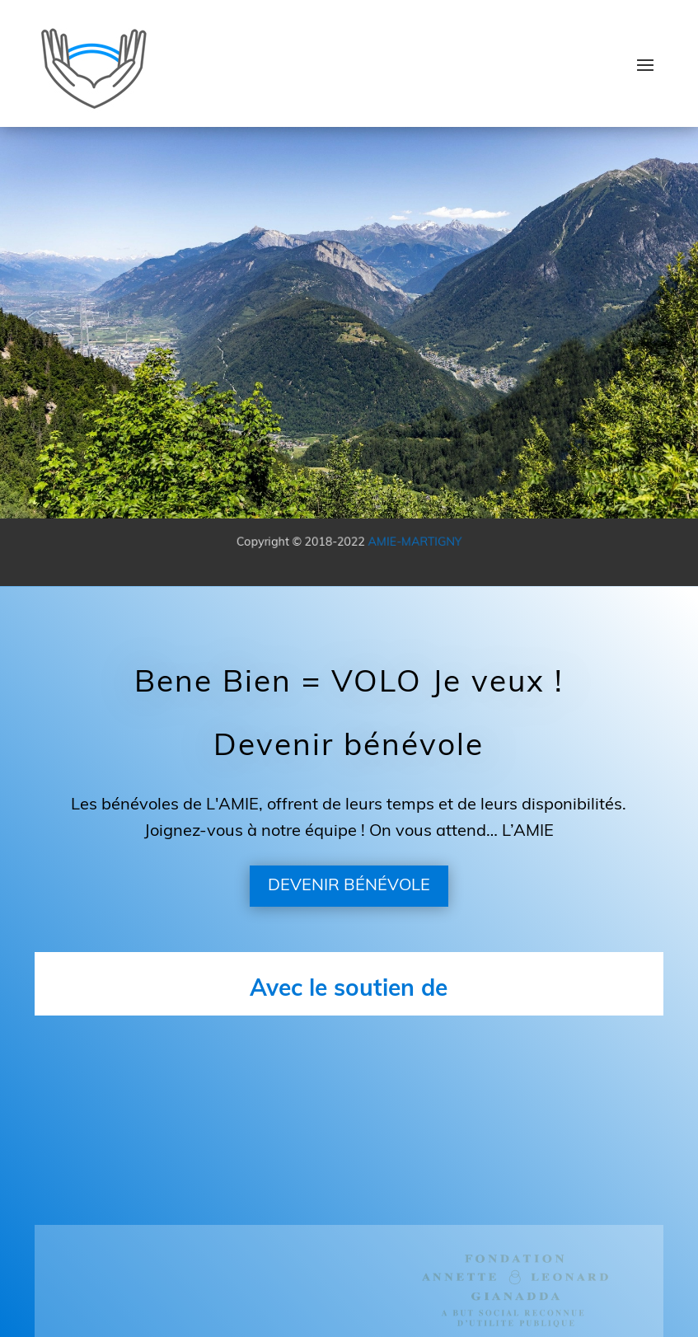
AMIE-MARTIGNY (409, 542)
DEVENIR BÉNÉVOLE (349, 886)
